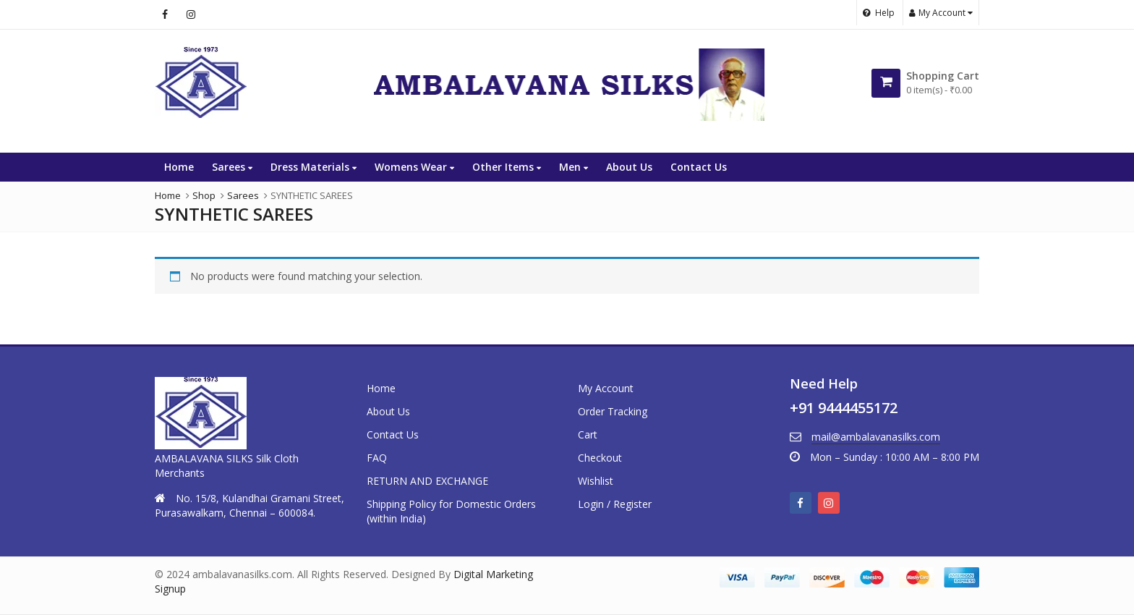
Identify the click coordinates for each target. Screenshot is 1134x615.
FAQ (377, 458)
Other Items (506, 167)
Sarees (232, 167)
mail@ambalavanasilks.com (875, 437)
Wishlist (595, 481)
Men (573, 167)
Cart (587, 434)
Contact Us (698, 167)
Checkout (600, 458)
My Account (606, 388)
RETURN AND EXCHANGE (427, 481)
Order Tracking (612, 411)
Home (179, 167)
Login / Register (615, 504)
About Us (629, 167)
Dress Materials (313, 167)
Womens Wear (414, 167)
